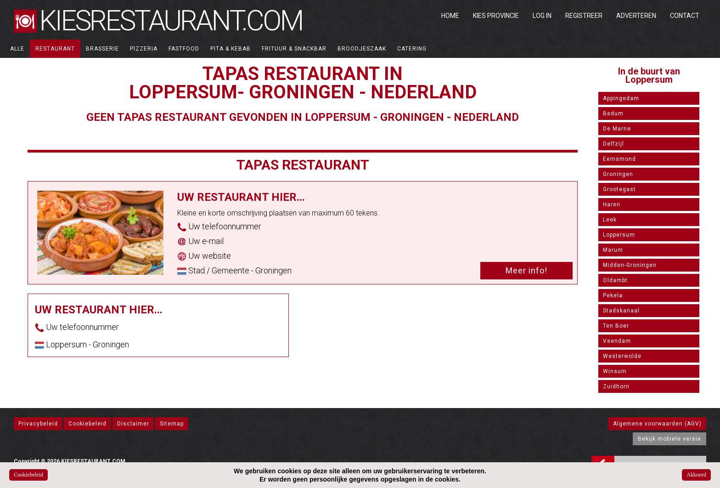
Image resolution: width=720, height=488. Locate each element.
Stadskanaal (621, 310)
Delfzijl (613, 144)
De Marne (617, 128)
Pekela (613, 295)
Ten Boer (616, 326)
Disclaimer (133, 423)
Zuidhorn (616, 386)
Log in (542, 15)
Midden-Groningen (630, 265)
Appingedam (621, 98)
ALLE (17, 48)
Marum (613, 250)
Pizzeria (144, 48)
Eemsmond (619, 159)
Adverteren (636, 15)
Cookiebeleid (87, 423)
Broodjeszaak (362, 48)
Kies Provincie (496, 15)
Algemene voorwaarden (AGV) (657, 423)
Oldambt (615, 280)
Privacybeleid (38, 423)
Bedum (613, 113)
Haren (611, 204)
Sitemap (172, 423)
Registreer (583, 15)
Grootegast (619, 189)
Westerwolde (622, 356)
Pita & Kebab (230, 48)
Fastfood (184, 48)
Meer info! (526, 270)
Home (450, 15)
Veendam (617, 341)
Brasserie (102, 48)
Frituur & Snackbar (294, 48)
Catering (412, 48)
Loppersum (619, 235)
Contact (684, 15)
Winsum (615, 371)
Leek (610, 219)
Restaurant (55, 48)
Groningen (618, 174)
